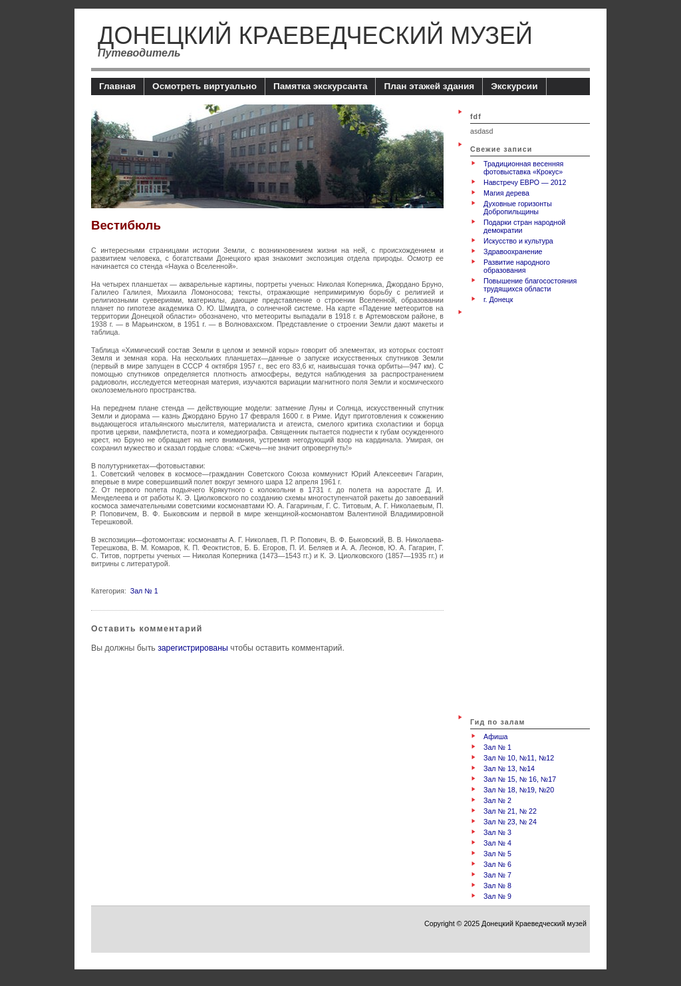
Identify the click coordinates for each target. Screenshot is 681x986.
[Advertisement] (523, 508)
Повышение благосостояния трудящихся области (530, 285)
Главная (117, 86)
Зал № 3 (497, 832)
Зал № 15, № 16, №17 (519, 779)
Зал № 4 (497, 843)
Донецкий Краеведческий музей (315, 35)
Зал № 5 (497, 854)
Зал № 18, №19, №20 (518, 790)
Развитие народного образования (516, 266)
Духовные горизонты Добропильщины (517, 208)
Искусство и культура (518, 241)
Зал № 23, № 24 (510, 822)
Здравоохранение (513, 251)
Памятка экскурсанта (320, 86)
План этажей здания (429, 86)
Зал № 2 (497, 800)
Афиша (495, 736)
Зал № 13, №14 (509, 768)
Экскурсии (514, 86)
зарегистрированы (193, 648)
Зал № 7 (497, 875)
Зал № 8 (497, 886)
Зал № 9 (497, 896)
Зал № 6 (497, 864)
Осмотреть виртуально (204, 86)
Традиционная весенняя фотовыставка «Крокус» (523, 168)
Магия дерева (506, 193)
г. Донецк (498, 299)
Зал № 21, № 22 (510, 811)
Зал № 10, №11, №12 (518, 758)
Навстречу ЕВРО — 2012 (524, 182)
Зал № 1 (144, 591)
